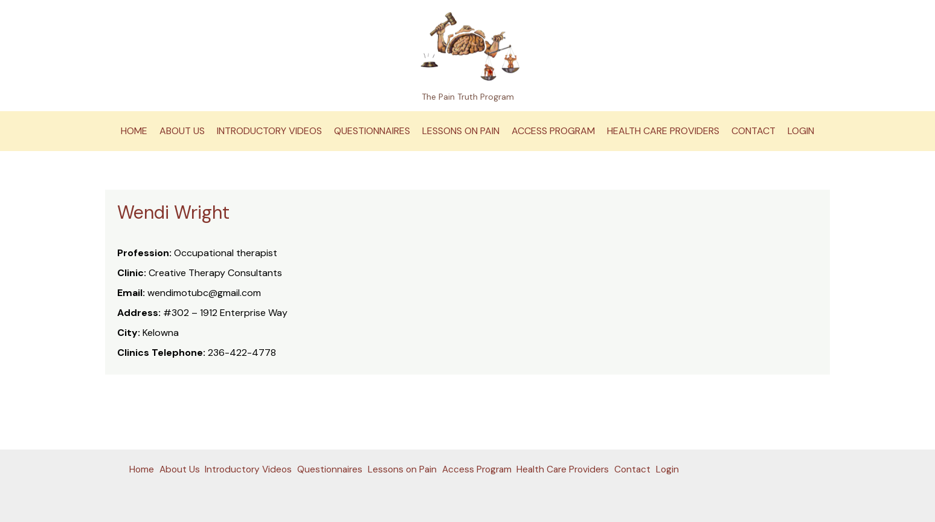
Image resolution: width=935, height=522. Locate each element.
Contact (753, 130)
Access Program (553, 130)
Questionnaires (372, 130)
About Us (182, 130)
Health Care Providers (663, 130)
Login (801, 130)
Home (134, 130)
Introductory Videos (269, 130)
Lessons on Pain (461, 130)
